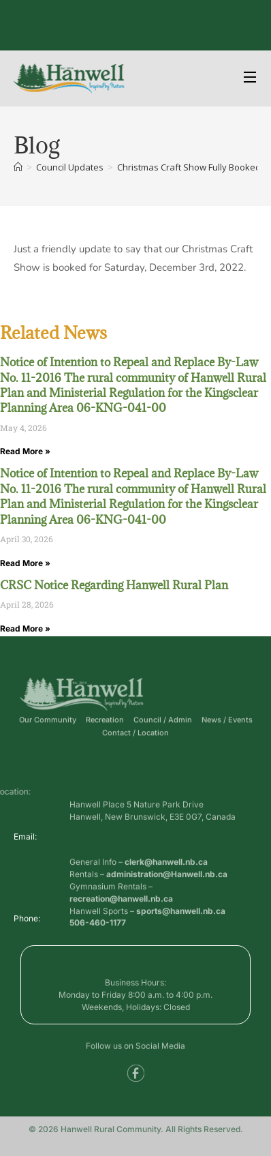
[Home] (18, 167)
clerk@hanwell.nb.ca (166, 883)
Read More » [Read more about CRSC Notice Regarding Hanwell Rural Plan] (25, 628)
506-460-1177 (97, 926)
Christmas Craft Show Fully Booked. (190, 167)
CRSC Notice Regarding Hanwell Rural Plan (114, 585)
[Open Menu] (250, 78)
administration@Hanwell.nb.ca (166, 895)
